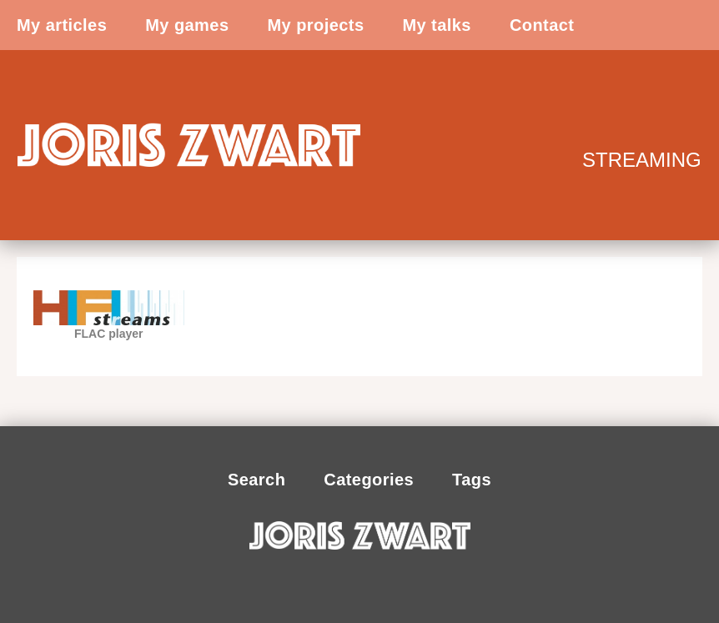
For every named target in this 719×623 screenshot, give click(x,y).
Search (256, 479)
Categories (369, 479)
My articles (62, 25)
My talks (436, 25)
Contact (542, 25)
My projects (315, 25)
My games (187, 25)
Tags (471, 479)
